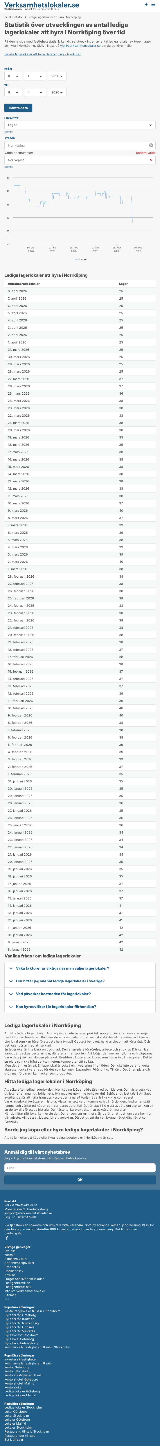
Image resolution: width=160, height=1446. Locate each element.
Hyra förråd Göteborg (20, 1315)
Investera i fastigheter (20, 1359)
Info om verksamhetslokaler (24, 1291)
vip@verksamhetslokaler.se (80, 45)
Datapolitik (12, 1267)
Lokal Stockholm (16, 1415)
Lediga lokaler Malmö (20, 1395)
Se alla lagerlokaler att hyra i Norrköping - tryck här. (42, 54)
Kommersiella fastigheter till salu (28, 1363)
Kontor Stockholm (17, 1371)
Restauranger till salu (19, 1435)
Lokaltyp (11, 118)
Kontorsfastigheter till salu (23, 1375)
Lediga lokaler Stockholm (23, 1407)
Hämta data (18, 108)
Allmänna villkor (15, 1259)
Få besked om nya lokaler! (146, 4)
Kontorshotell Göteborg (21, 1379)
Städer (9, 138)
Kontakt (10, 1255)
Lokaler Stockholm (18, 1427)
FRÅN (8, 69)
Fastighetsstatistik (17, 1287)
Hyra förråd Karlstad (19, 1319)
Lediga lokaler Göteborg (22, 1391)
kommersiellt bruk (48, 9)
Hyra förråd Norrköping (21, 1323)
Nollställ (8, 132)
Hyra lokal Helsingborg (21, 1343)
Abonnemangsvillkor (19, 1263)
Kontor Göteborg (16, 1367)
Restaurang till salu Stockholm (26, 1431)
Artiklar (9, 1275)
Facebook (6, 1238)
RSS (7, 1299)
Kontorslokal (13, 1387)
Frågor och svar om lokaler (24, 1279)
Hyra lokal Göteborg (19, 1339)
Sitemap (10, 1295)
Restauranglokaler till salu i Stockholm (32, 1311)
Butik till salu (13, 1439)
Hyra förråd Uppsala (19, 1327)
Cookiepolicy (13, 1271)
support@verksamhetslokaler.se (28, 1213)
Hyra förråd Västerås (19, 1331)
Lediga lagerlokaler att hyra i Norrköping (54, 17)
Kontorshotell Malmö (19, 1383)
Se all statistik (13, 17)
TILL (7, 85)
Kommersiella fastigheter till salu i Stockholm (37, 1347)
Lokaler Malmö (15, 1423)
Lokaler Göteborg (17, 1419)
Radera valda (146, 153)
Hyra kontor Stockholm (21, 1335)
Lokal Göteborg (15, 1411)
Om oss (9, 1251)
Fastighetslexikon (17, 1283)
